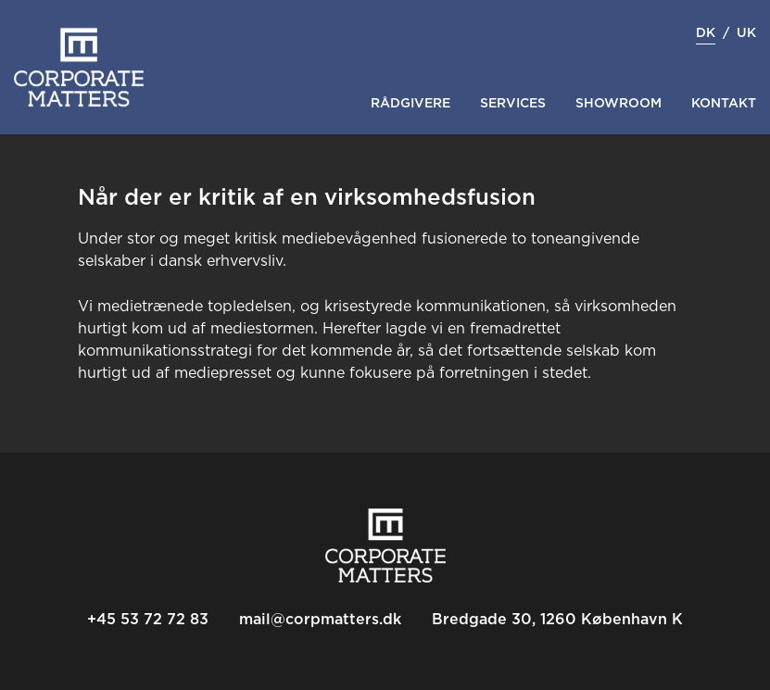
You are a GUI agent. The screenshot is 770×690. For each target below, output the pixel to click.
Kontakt (723, 103)
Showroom (618, 103)
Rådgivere (410, 103)
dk (705, 33)
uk (746, 33)
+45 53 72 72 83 (147, 619)
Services (513, 103)
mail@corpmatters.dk (320, 619)
